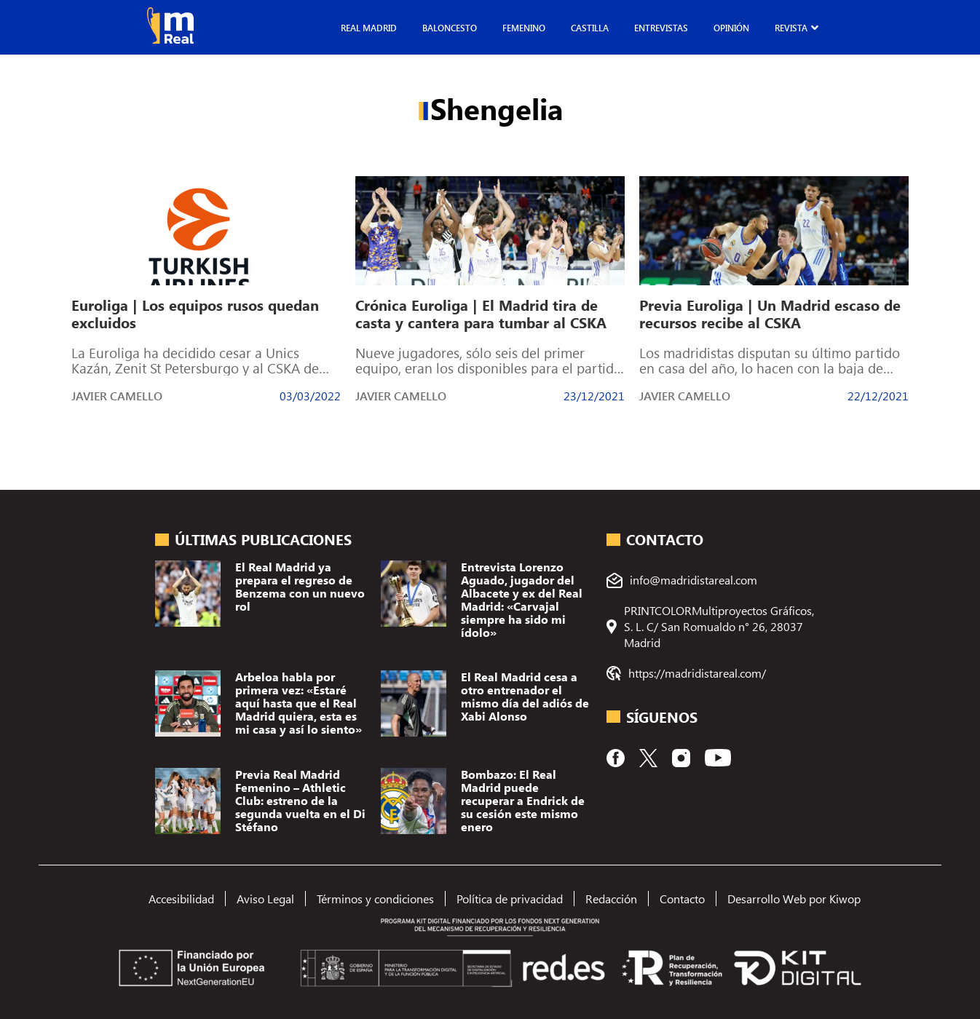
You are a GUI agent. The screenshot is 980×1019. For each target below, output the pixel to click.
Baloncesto (449, 27)
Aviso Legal (265, 898)
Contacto (682, 898)
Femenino (523, 27)
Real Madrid (369, 27)
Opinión (731, 27)
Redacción (611, 898)
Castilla (590, 27)
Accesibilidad (181, 898)
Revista (791, 27)
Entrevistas (661, 27)
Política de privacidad (510, 898)
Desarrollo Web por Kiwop (794, 898)
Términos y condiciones (375, 898)
